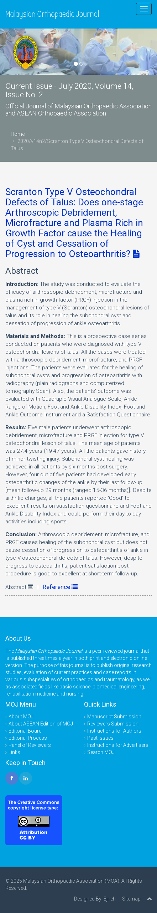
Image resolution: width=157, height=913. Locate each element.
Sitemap (131, 899)
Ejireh (110, 899)
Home (18, 134)
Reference (60, 586)
